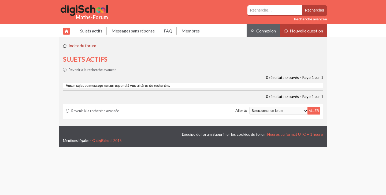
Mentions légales (76, 140)
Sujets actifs (91, 30)
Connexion (263, 30)
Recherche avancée (310, 19)
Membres (190, 30)
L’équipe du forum (197, 134)
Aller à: (241, 110)
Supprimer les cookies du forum (239, 134)
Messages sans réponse (133, 30)
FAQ (168, 30)
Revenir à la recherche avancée (89, 70)
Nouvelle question (303, 30)
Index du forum (82, 45)
